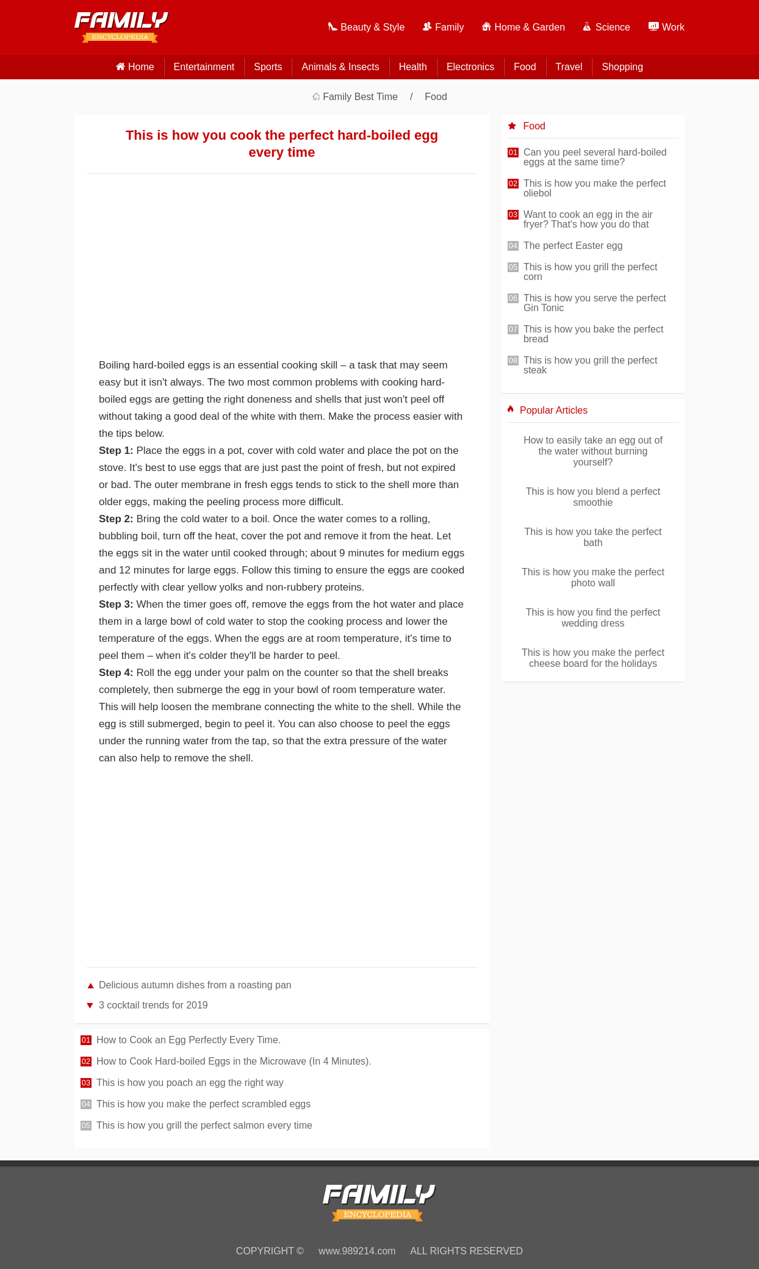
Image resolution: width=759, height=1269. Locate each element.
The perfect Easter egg (573, 246)
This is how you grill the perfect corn (590, 272)
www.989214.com (356, 1251)
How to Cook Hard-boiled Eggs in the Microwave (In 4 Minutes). (234, 1061)
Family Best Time (360, 97)
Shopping (622, 67)
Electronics (470, 67)
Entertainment (204, 67)
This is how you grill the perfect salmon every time (204, 1126)
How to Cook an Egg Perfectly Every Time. (188, 1040)
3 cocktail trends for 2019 (153, 1005)
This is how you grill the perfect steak (590, 365)
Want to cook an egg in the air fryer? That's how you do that (588, 219)
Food (525, 67)
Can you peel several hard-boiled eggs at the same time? (595, 157)
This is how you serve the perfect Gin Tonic (594, 303)
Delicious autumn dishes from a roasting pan (195, 985)
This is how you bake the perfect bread (593, 334)
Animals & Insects (340, 67)
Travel (569, 67)
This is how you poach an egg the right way (190, 1083)
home (141, 67)
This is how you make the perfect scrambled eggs (203, 1104)
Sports (268, 67)
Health (413, 67)
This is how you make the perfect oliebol (594, 188)
